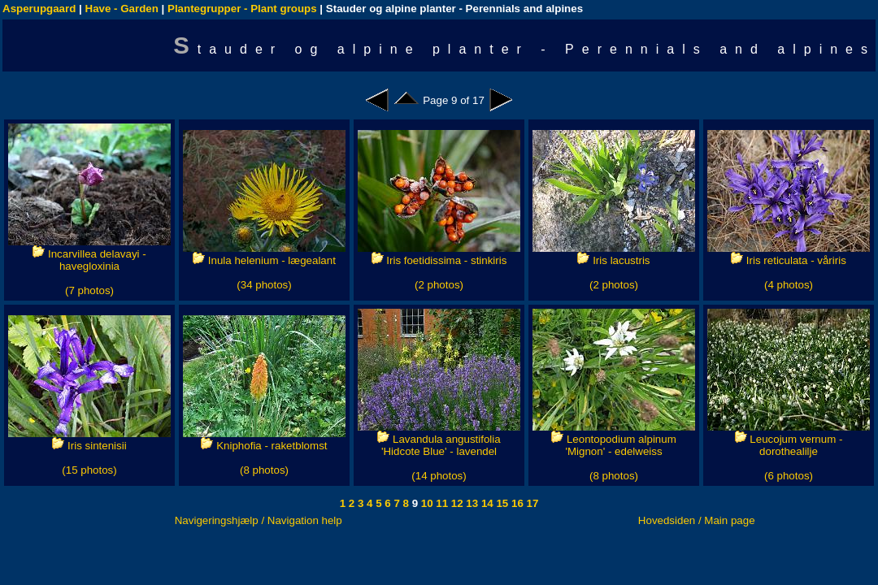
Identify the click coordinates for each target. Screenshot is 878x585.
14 (485, 503)
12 (455, 503)
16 (516, 503)
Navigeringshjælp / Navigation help (258, 520)
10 (425, 503)
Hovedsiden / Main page (696, 520)
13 (471, 503)
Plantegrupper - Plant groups (242, 8)
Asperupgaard (39, 8)
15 (501, 503)
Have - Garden (122, 8)
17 (531, 503)
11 (441, 503)
